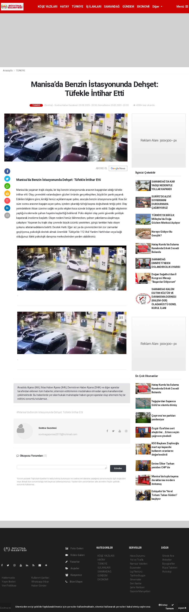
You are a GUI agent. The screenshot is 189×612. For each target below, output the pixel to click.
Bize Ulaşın (73, 581)
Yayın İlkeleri (8, 581)
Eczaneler (135, 567)
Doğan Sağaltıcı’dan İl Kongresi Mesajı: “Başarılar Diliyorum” (164, 278)
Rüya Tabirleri (169, 567)
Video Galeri (74, 555)
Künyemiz (73, 575)
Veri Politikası (9, 585)
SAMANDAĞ (112, 6)
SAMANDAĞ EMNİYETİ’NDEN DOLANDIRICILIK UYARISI (166, 263)
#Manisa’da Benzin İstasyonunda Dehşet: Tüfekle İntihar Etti (49, 412)
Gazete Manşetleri (140, 591)
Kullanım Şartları (40, 577)
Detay (163, 605)
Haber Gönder (39, 585)
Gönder (118, 468)
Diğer (156, 6)
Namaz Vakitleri (138, 563)
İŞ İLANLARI (93, 6)
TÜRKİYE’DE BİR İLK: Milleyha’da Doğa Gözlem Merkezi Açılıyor (166, 219)
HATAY (64, 6)
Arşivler (72, 568)
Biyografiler (168, 563)
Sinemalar (135, 579)
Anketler (167, 559)
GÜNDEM (128, 6)
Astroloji (166, 571)
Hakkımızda (8, 577)
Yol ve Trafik (137, 559)
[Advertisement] (94, 40)
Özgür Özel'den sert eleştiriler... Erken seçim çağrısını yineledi (165, 432)
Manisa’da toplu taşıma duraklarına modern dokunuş (165, 480)
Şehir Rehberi (137, 587)
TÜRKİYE (77, 6)
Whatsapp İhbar (40, 581)
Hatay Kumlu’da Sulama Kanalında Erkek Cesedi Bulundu (165, 248)
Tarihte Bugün (138, 575)
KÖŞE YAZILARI (47, 6)
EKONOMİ (143, 6)
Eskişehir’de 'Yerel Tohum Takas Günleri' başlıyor (164, 495)
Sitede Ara (168, 555)
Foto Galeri (74, 548)
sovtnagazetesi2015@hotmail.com (58, 434)
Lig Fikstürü (136, 571)
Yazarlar (72, 561)
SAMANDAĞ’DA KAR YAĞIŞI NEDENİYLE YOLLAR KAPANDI (163, 185)
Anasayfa (8, 70)
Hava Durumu (137, 555)
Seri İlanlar (136, 583)
